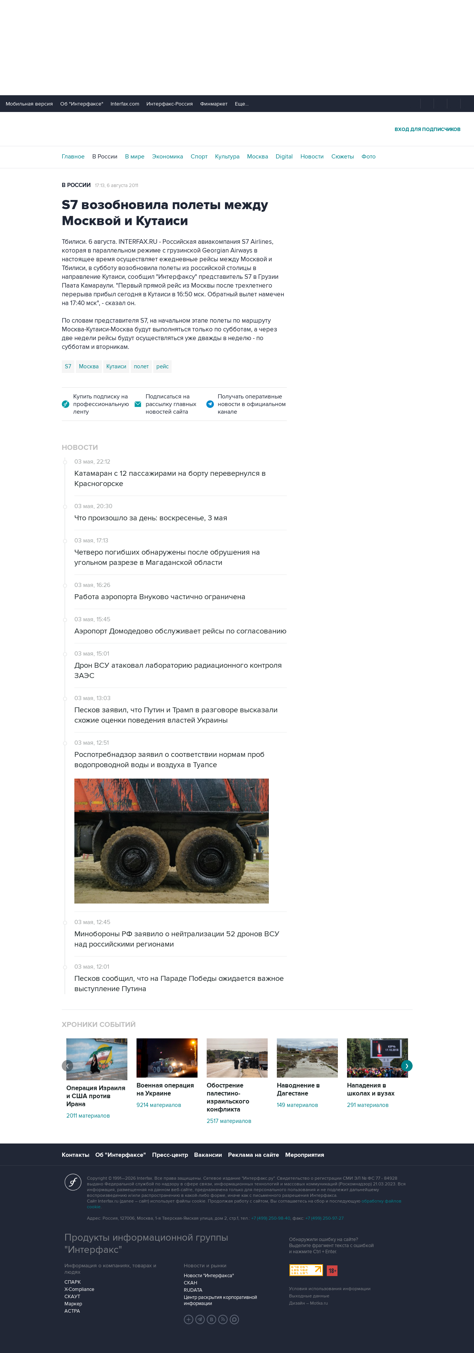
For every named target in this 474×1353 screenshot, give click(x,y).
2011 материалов (88, 1115)
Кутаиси (116, 366)
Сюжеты (342, 156)
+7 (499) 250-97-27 (324, 1218)
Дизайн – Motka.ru (308, 1303)
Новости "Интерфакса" (209, 1276)
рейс (162, 366)
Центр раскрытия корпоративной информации (220, 1300)
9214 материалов (159, 1105)
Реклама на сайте (253, 1155)
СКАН (190, 1283)
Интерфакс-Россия (169, 104)
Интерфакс (237, 129)
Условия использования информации (330, 1289)
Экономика (167, 156)
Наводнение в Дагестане (298, 1089)
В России (104, 156)
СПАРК (72, 1282)
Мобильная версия (29, 104)
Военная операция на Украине (165, 1089)
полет (141, 366)
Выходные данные (309, 1296)
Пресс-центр (170, 1155)
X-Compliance (79, 1289)
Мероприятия (304, 1155)
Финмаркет (214, 104)
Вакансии (208, 1155)
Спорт (199, 156)
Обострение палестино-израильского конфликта (228, 1097)
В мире (135, 156)
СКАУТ (72, 1297)
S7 (68, 366)
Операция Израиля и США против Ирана (95, 1096)
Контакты (75, 1155)
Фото (369, 156)
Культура (227, 156)
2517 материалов (229, 1121)
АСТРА (72, 1311)
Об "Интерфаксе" (81, 104)
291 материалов (368, 1105)
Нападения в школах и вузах (371, 1089)
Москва (257, 156)
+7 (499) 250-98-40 (270, 1218)
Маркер (73, 1304)
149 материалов (297, 1105)
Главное (73, 156)
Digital (284, 156)
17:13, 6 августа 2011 (116, 185)
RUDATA (193, 1290)
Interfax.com (125, 104)
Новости (312, 156)
